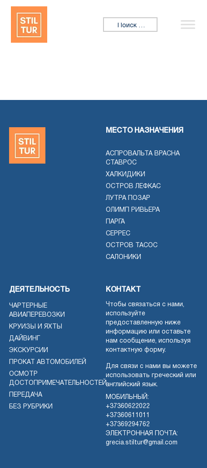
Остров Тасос (132, 246)
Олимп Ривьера (133, 210)
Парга (115, 222)
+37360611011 (128, 415)
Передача (25, 395)
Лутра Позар (128, 198)
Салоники (123, 257)
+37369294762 (128, 425)
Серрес (118, 234)
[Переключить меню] (188, 24)
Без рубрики (31, 407)
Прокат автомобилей (47, 362)
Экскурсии (28, 350)
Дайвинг (24, 339)
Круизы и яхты (35, 327)
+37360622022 (128, 406)
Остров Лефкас (133, 186)
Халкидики (125, 175)
